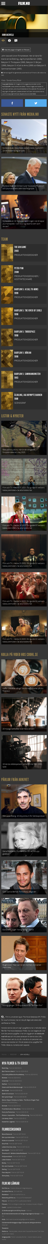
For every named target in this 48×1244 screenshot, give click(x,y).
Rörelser (4, 1078)
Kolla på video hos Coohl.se (19, 654)
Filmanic (4, 1204)
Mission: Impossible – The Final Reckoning (15, 1115)
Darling (4, 1169)
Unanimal (5, 1081)
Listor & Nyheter (12, 416)
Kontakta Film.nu (7, 1191)
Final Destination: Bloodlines (11, 1109)
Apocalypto (5, 1150)
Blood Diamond (7, 1134)
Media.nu (5, 1231)
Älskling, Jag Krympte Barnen (24, 59)
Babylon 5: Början (33, 62)
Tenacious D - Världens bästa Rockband (14, 1153)
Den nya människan (8, 1137)
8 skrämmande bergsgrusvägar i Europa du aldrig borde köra (21, 1222)
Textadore (5, 1228)
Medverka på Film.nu (8, 1198)
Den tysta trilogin (7, 1097)
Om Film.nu (5, 1188)
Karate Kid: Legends (8, 1122)
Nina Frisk (5, 1144)
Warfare (4, 1084)
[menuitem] (4, 1054)
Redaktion (5, 1194)
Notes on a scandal (8, 1140)
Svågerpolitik (6, 1237)
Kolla (3, 1219)
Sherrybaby (5, 1176)
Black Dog (5, 1068)
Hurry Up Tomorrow (8, 1112)
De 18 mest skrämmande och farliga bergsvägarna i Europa (20, 1214)
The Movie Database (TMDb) (17, 1031)
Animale (4, 1106)
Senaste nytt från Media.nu (20, 114)
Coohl (4, 1207)
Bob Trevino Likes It (8, 1071)
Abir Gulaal (5, 1090)
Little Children (6, 1160)
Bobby (4, 1163)
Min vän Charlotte (7, 1166)
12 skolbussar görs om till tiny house (13, 1210)
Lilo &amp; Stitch (7, 1118)
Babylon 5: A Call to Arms (17, 65)
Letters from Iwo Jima (9, 1147)
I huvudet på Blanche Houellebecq (13, 1074)
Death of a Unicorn (8, 1094)
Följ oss (4, 1201)
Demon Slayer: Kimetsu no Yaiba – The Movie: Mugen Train (20, 1100)
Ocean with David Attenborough (12, 1087)
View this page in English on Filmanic (16, 50)
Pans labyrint (6, 1172)
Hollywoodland (7, 1156)
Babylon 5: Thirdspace (10, 62)
